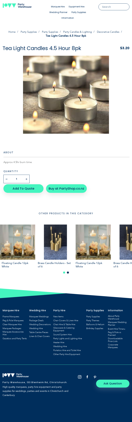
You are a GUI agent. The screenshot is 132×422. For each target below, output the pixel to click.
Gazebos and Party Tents (15, 337)
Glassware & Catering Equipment (63, 328)
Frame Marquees (11, 315)
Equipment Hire (76, 6)
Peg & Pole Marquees (13, 319)
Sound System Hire (62, 333)
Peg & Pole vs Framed (114, 332)
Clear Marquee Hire (12, 323)
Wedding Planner (58, 12)
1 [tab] (64, 271)
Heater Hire (58, 341)
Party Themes (92, 319)
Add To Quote (22, 187)
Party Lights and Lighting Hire (67, 337)
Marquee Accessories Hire (13, 332)
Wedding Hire (36, 327)
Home (9, 32)
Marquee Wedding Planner (117, 322)
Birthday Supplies (94, 327)
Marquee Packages (12, 327)
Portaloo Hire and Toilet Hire (67, 349)
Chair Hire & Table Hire (64, 323)
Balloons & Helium (95, 323)
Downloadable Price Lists (115, 338)
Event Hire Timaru (116, 327)
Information (68, 17)
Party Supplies (79, 12)
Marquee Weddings (39, 315)
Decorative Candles (110, 32)
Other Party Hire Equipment (66, 353)
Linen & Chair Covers (39, 335)
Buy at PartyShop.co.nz (64, 187)
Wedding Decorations (40, 323)
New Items (58, 315)
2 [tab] (68, 271)
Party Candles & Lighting (78, 32)
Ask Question (115, 376)
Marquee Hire (58, 6)
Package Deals (36, 319)
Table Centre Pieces (38, 331)
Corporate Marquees (113, 345)
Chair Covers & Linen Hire (65, 319)
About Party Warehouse (113, 316)
